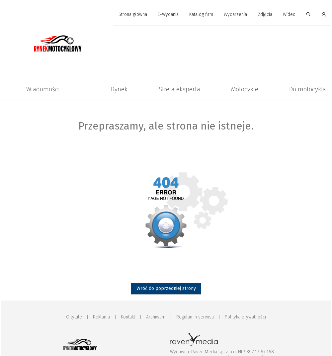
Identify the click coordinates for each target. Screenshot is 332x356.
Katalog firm (201, 14)
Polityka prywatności (245, 317)
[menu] (166, 14)
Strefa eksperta (179, 89)
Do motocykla (307, 89)
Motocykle (244, 89)
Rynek (119, 89)
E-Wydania (168, 14)
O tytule (74, 317)
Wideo (289, 14)
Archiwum (155, 317)
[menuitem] (132, 15)
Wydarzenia (235, 14)
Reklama (101, 317)
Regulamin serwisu (195, 317)
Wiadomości (43, 89)
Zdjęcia (265, 14)
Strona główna (133, 14)
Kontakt (128, 317)
